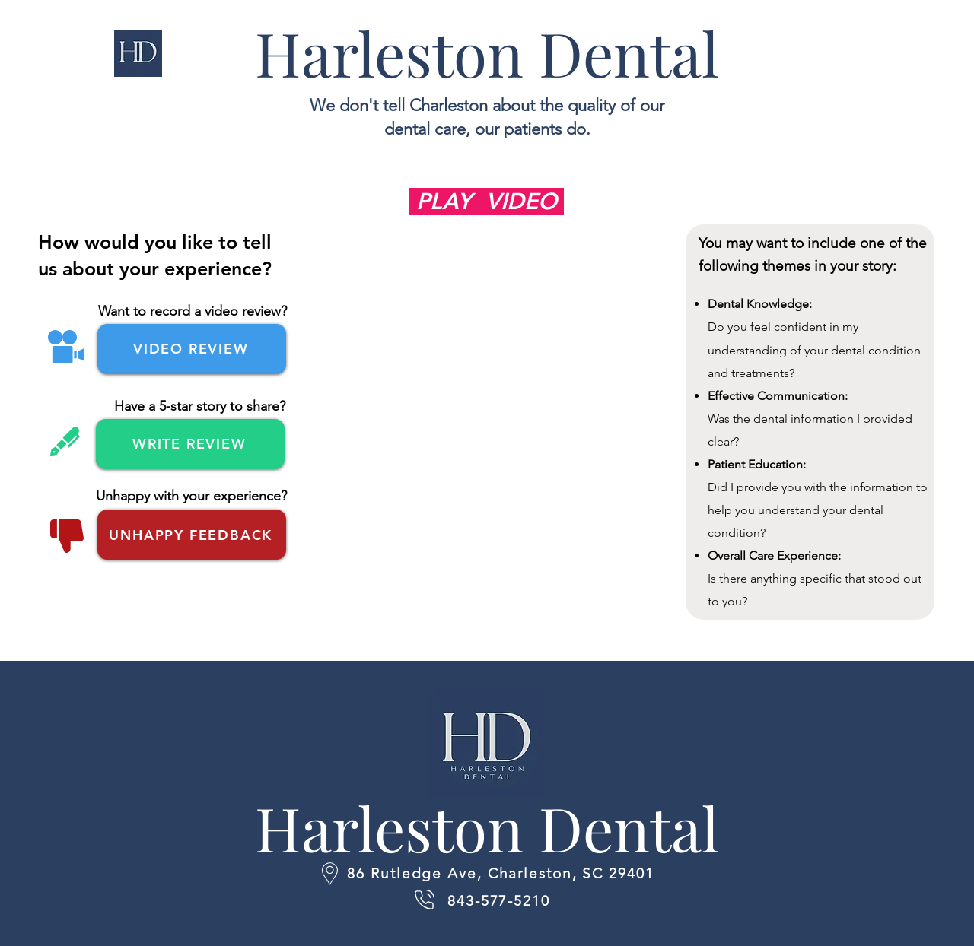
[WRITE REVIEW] (190, 444)
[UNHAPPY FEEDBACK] (191, 535)
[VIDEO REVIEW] (191, 349)
